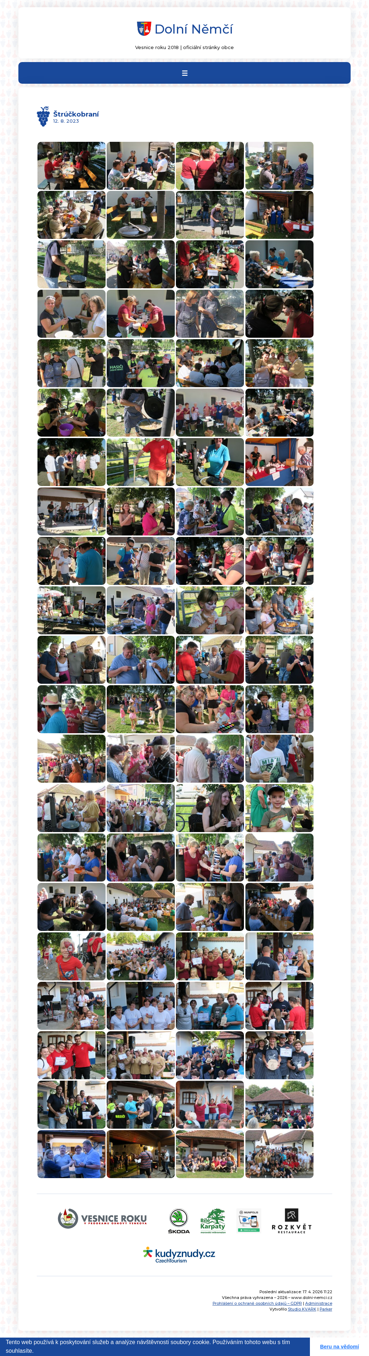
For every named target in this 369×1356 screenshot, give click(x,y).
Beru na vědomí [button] (339, 1347)
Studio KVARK (302, 1309)
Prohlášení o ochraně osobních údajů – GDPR (257, 1303)
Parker (326, 1309)
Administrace (318, 1303)
